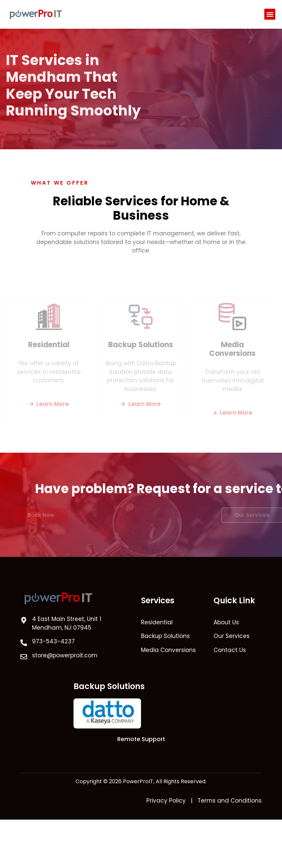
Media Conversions (232, 348)
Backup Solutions (140, 344)
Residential (48, 344)
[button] (269, 14)
